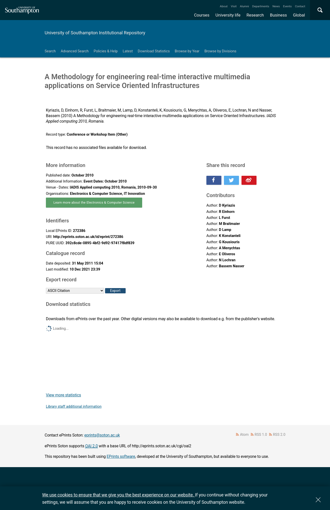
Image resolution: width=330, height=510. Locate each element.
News (276, 6)
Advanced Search (75, 51)
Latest (128, 51)
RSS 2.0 (279, 435)
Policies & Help (106, 51)
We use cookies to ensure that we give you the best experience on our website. (118, 494)
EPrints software (121, 456)
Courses (201, 15)
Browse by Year (187, 51)
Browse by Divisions (220, 51)
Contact (300, 6)
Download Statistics (154, 51)
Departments (260, 6)
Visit (234, 6)
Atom (244, 435)
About (224, 6)
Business (278, 15)
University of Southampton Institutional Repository (95, 32)
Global (299, 15)
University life (227, 15)
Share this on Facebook (213, 180)
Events (287, 6)
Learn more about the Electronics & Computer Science (94, 202)
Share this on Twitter (231, 180)
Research (255, 15)
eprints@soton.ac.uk (102, 435)
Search (50, 51)
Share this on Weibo (249, 180)
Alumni (244, 6)
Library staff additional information (74, 406)
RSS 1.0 (261, 435)
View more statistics (63, 395)
